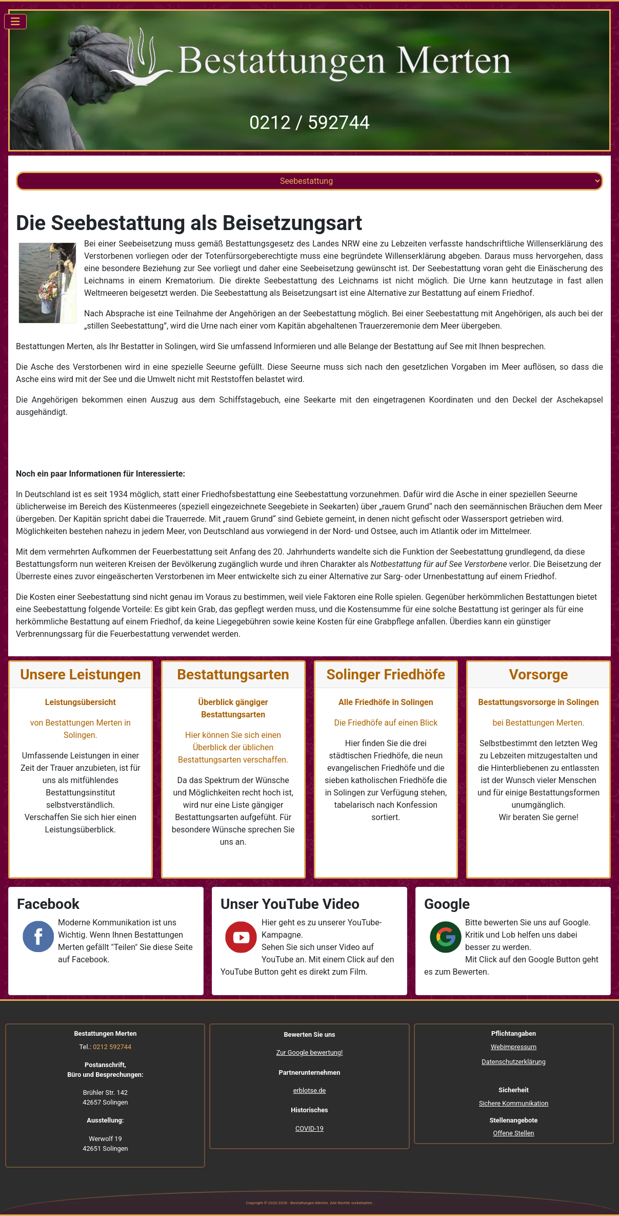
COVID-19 (309, 1128)
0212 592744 (112, 1047)
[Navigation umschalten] (15, 21)
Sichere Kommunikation (513, 1103)
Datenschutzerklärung (514, 1062)
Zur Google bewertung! (309, 1052)
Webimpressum (513, 1047)
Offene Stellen (513, 1133)
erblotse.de (309, 1090)
